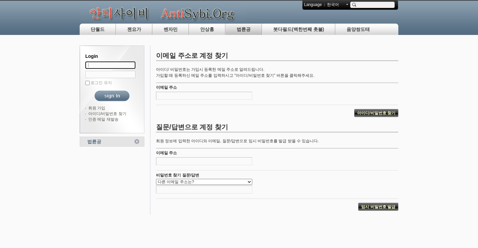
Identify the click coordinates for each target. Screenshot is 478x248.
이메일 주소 (166, 87)
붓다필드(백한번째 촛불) (298, 29)
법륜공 (244, 29)
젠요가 (134, 29)
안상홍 (207, 29)
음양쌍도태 (358, 29)
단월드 (98, 29)
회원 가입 (96, 108)
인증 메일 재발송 (103, 119)
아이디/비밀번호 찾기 (107, 113)
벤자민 (171, 29)
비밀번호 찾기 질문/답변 (177, 175)
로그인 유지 (101, 82)
